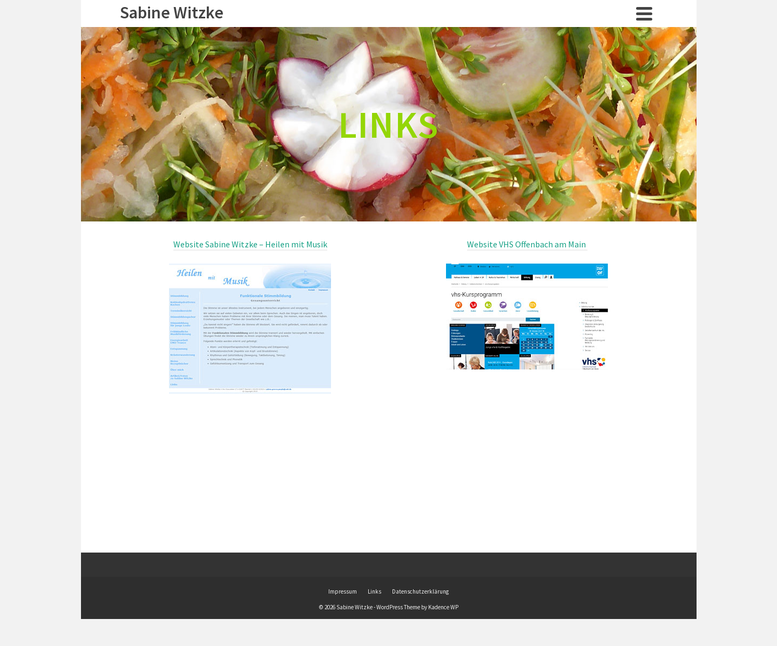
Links (374, 591)
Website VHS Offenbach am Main (527, 244)
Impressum (342, 591)
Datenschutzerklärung (420, 591)
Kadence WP (443, 607)
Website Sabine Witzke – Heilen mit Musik (250, 244)
